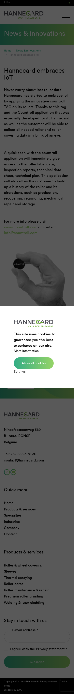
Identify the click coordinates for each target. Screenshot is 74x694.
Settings (19, 371)
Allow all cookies (34, 363)
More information (26, 351)
